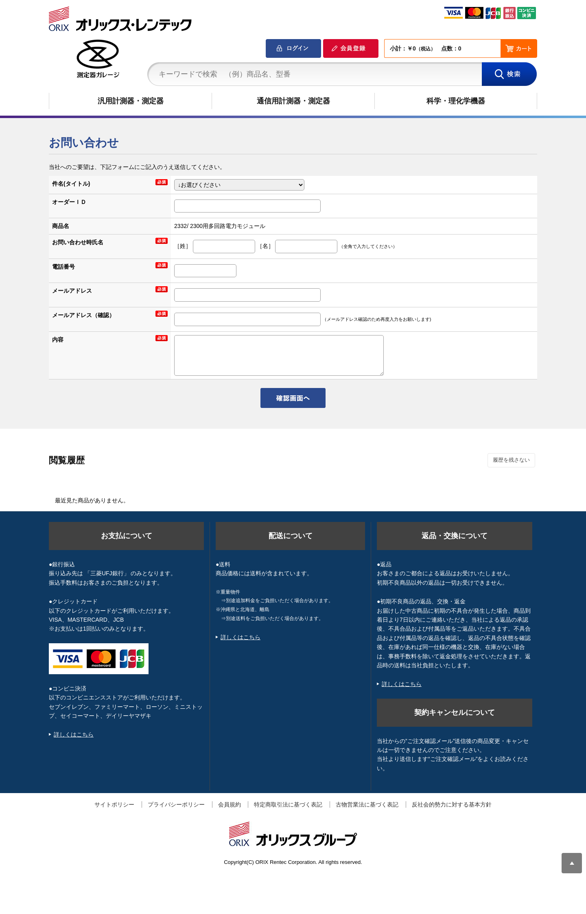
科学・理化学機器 (455, 101)
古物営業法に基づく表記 (367, 804)
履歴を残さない (511, 460)
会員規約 (229, 804)
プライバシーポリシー (176, 804)
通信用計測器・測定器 (293, 101)
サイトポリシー (114, 804)
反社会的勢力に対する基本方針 (452, 804)
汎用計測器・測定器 (131, 101)
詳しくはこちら (74, 734)
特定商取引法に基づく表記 (288, 804)
